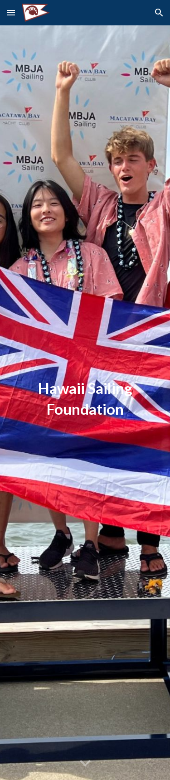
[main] (85, 402)
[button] (11, 12)
